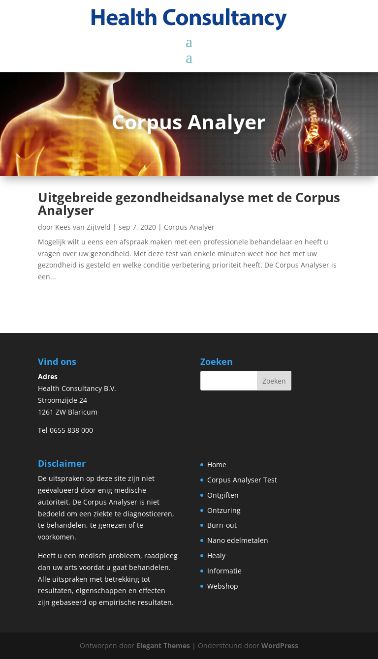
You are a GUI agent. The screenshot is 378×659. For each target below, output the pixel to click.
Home (216, 464)
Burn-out (222, 525)
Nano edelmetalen (237, 540)
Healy (216, 555)
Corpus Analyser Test (242, 479)
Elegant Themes (163, 645)
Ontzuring (224, 510)
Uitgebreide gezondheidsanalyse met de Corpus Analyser (189, 203)
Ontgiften (223, 495)
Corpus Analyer (189, 227)
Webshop (222, 586)
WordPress (279, 645)
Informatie (224, 570)
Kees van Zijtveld (83, 227)
